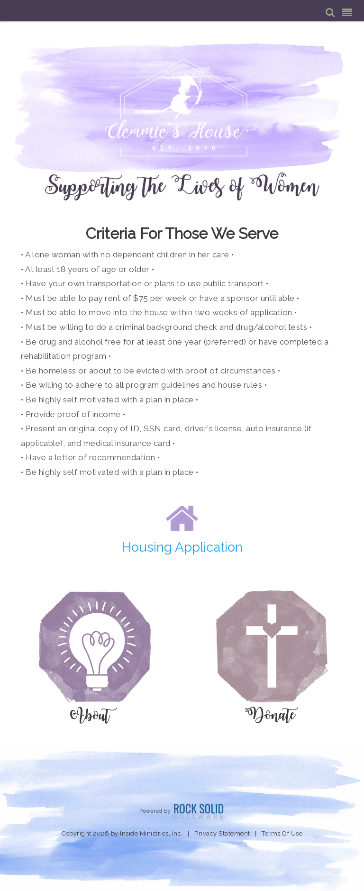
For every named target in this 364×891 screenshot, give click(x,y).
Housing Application (182, 547)
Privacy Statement (222, 833)
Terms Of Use (282, 833)
